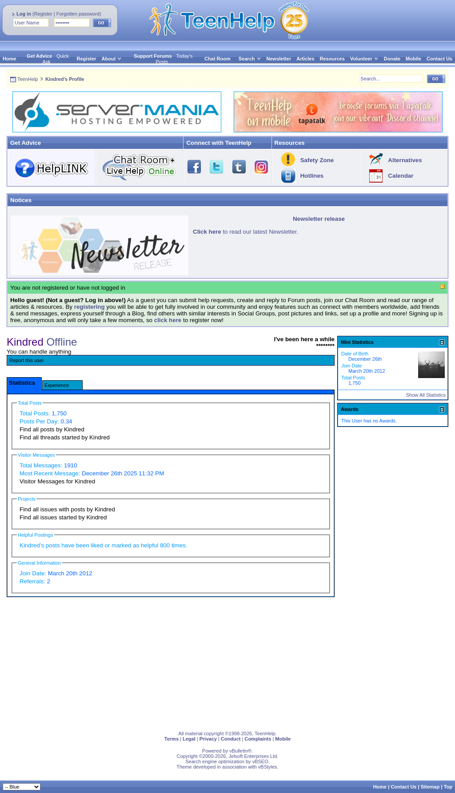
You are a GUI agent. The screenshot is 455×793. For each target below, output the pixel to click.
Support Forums (153, 56)
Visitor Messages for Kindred (57, 481)
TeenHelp (27, 79)
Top (448, 786)
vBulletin (238, 750)
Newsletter (279, 58)
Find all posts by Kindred (52, 429)
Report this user (26, 360)
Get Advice (39, 56)
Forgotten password (78, 13)
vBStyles (267, 766)
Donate (392, 58)
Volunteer (361, 58)
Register (43, 13)
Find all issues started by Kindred (63, 517)
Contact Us (439, 58)
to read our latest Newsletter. (245, 231)
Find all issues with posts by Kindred (67, 509)
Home (9, 58)
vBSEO (260, 761)
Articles (305, 58)
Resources (332, 58)
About (109, 58)
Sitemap (430, 786)
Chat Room (217, 58)
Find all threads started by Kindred (65, 437)
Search (250, 58)
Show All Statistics (426, 395)
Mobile (413, 58)
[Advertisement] (227, 662)
